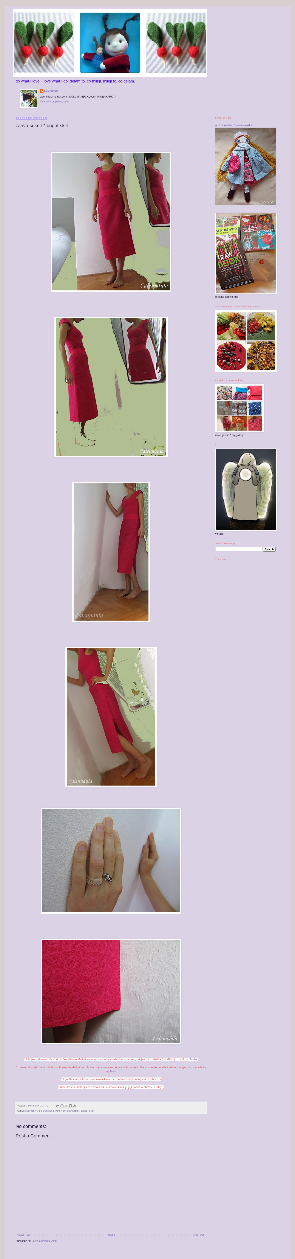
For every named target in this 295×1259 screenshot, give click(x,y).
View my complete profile (54, 101)
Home (111, 1234)
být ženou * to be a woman (38, 1110)
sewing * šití (59, 1110)
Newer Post (23, 1234)
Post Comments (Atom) (44, 1240)
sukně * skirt (87, 1110)
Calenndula (51, 91)
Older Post (199, 1234)
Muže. (193, 1059)
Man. (112, 1071)
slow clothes (73, 1110)
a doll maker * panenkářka (234, 125)
